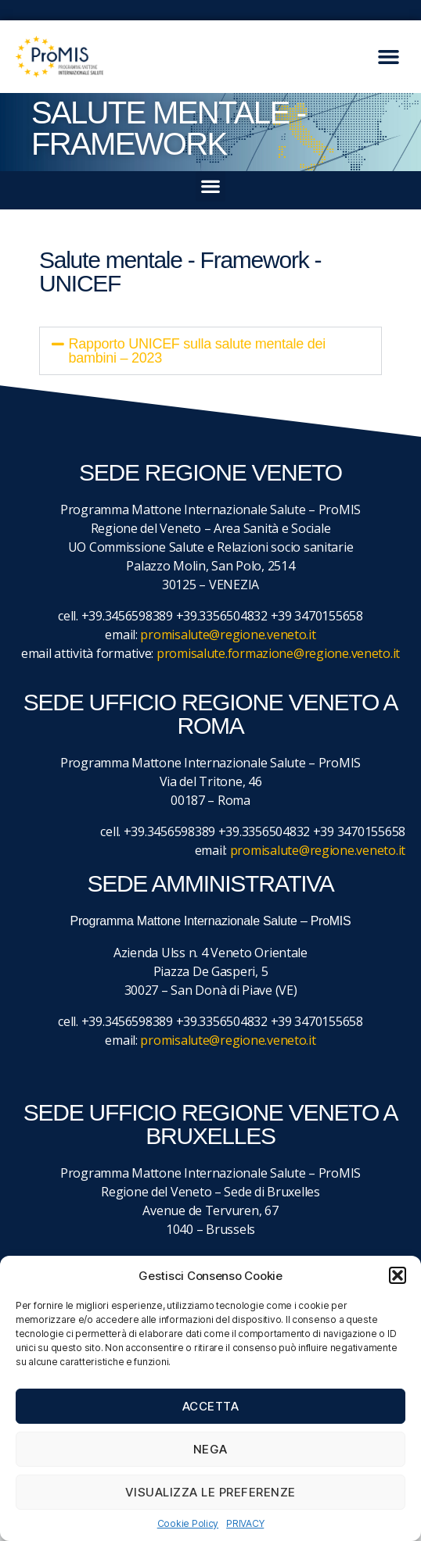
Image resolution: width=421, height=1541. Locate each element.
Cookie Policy (188, 1523)
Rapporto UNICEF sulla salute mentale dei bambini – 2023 (197, 351)
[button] (397, 1275)
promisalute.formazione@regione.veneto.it (278, 653)
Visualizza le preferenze (210, 1492)
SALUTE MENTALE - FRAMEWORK (168, 128)
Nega (210, 1449)
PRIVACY (245, 1523)
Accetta (210, 1406)
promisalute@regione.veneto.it (227, 634)
